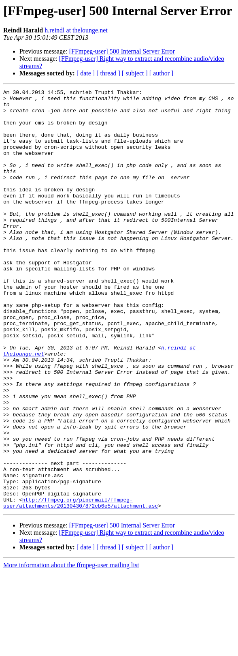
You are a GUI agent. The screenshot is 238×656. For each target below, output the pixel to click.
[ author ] (161, 73)
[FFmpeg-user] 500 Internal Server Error (122, 51)
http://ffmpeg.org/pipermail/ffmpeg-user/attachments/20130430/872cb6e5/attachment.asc (80, 586)
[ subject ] (135, 73)
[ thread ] (108, 73)
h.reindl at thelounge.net (76, 30)
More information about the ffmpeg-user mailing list (71, 648)
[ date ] (85, 73)
